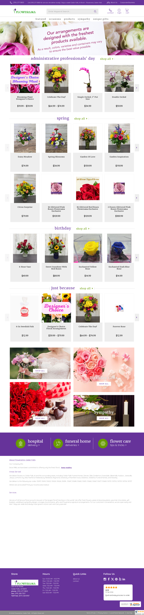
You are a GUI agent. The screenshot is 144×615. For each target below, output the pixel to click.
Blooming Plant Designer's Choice (25, 98)
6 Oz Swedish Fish (25, 326)
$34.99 (87, 105)
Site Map (129, 613)
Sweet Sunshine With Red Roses (56, 268)
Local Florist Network (117, 613)
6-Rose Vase (25, 267)
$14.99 (87, 275)
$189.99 (119, 215)
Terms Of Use (91, 613)
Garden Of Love (87, 157)
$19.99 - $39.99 (25, 105)
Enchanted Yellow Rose (88, 268)
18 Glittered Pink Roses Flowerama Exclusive (56, 209)
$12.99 (25, 335)
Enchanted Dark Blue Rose (119, 268)
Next (137, 88)
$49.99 (25, 275)
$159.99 (88, 165)
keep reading (66, 468)
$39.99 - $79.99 (56, 335)
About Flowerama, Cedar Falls (22, 460)
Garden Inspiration (119, 157)
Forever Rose (119, 326)
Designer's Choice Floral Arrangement (56, 327)
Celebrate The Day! (56, 97)
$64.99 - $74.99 (56, 105)
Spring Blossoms (56, 157)
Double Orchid (119, 97)
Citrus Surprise (25, 207)
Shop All (105, 58)
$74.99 (25, 165)
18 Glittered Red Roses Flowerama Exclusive (88, 208)
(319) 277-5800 (18, 2)
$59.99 (119, 105)
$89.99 (56, 275)
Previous (7, 88)
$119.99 (119, 165)
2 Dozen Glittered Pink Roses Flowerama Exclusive (119, 209)
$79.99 (25, 215)
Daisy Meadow (25, 157)
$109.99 (56, 215)
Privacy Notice (103, 613)
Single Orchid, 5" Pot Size (88, 98)
